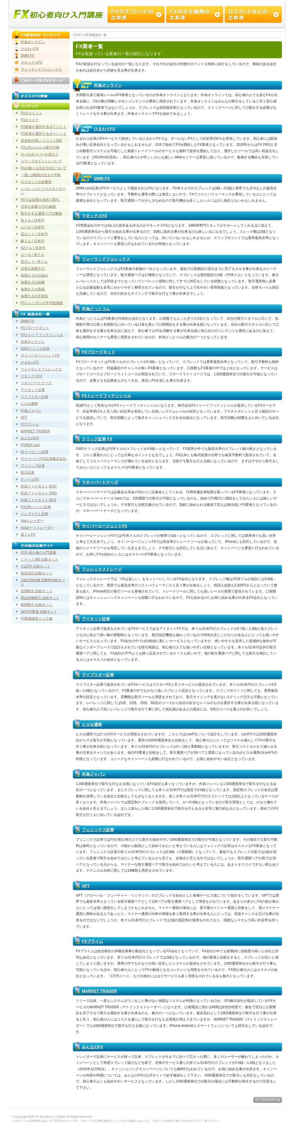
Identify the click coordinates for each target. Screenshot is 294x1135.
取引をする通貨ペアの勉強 (41, 213)
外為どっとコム (96, 308)
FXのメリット (31, 113)
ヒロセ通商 (92, 724)
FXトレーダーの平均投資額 (42, 303)
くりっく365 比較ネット (39, 559)
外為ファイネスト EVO (39, 486)
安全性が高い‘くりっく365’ (41, 141)
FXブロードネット (98, 352)
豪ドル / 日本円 (32, 241)
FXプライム (92, 941)
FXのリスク (30, 120)
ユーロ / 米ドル (32, 255)
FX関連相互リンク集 (37, 619)
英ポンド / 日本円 (34, 234)
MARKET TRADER (99, 991)
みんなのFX (92, 1047)
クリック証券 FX (97, 439)
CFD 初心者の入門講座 (38, 553)
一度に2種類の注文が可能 (41, 175)
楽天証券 (27, 473)
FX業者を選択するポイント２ (43, 134)
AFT (24, 417)
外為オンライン (108, 85)
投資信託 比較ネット (37, 573)
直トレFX (28, 534)
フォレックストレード (102, 569)
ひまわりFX (104, 129)
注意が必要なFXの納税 (38, 207)
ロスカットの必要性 (36, 182)
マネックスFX (94, 215)
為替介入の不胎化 (34, 296)
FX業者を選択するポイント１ (43, 127)
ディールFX (30, 479)
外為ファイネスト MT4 (38, 500)
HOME (77, 34)
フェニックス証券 (98, 829)
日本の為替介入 (33, 269)
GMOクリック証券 (35, 349)
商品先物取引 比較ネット (40, 598)
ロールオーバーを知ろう (40, 154)
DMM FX (102, 178)
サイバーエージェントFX (104, 526)
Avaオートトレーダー (37, 528)
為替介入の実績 (33, 289)
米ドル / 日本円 (32, 220)
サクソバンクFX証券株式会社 (43, 459)
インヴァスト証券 (34, 514)
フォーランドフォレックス (106, 259)
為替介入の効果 (33, 282)
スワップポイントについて (41, 161)
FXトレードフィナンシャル (106, 395)
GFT (86, 885)
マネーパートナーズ (100, 482)
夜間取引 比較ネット (37, 605)
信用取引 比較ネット (37, 591)
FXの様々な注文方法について (43, 168)
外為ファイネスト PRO (39, 493)
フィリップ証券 (33, 466)
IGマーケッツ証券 (35, 452)
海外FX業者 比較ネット (39, 612)
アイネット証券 (96, 619)
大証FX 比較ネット (35, 566)
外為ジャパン (94, 774)
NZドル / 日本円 (33, 248)
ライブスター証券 (98, 675)
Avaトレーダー (32, 521)
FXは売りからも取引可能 (40, 147)
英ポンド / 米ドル (34, 262)
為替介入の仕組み (34, 275)
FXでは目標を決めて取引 (40, 200)
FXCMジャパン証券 (36, 507)
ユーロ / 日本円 (32, 227)
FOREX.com (30, 445)
